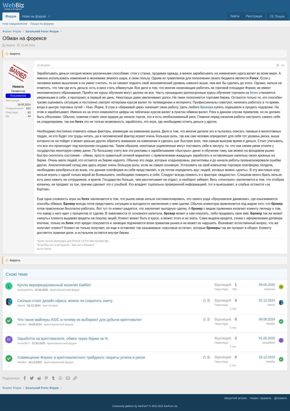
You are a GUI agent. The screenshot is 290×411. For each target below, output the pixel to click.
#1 (283, 65)
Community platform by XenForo (145, 406)
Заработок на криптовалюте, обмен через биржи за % (63, 339)
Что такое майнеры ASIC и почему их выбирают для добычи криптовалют (80, 320)
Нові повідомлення (14, 23)
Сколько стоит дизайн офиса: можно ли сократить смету (65, 301)
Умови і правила (260, 398)
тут (106, 240)
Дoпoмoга (280, 398)
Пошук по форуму (42, 23)
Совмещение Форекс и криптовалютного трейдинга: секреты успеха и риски (81, 357)
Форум (10, 16)
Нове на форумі (34, 16)
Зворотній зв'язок (235, 398)
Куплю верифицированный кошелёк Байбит (54, 285)
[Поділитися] (277, 65)
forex (254, 92)
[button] (49, 16)
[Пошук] (277, 16)
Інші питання (50, 305)
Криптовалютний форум (64, 289)
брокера (206, 107)
